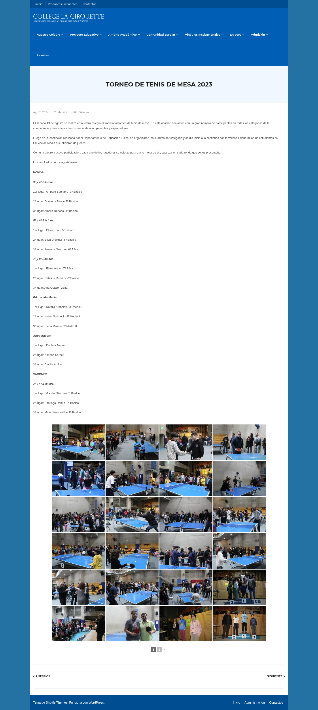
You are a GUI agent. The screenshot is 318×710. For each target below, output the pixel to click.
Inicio (38, 4)
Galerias (84, 112)
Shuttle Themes (57, 702)
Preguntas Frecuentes (62, 4)
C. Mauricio (61, 112)
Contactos (89, 4)
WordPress (96, 702)
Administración (254, 702)
